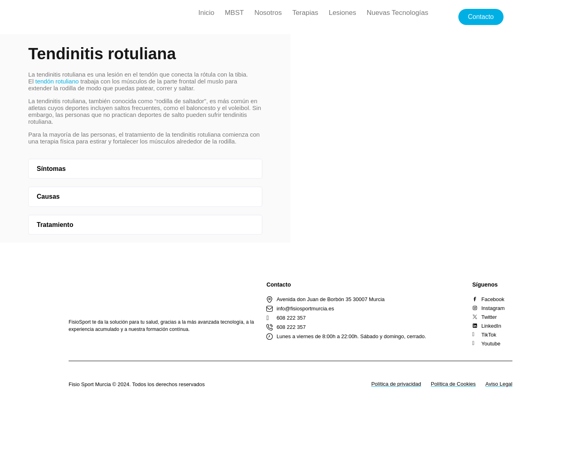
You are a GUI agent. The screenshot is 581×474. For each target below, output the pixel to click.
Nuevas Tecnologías (397, 13)
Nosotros (268, 13)
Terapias (305, 13)
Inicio (206, 13)
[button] (145, 169)
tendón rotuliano (57, 81)
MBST (234, 13)
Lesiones (342, 13)
